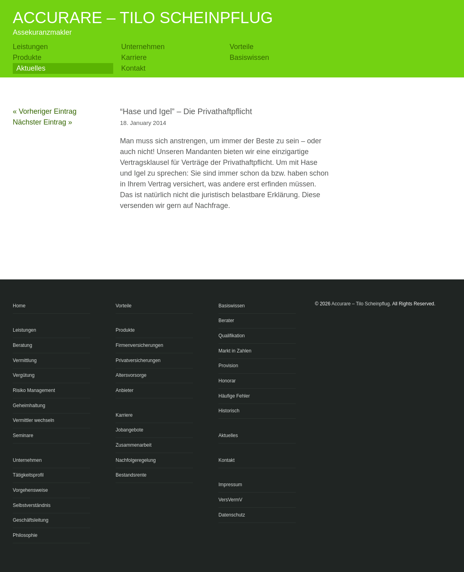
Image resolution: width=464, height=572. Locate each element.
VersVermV (230, 500)
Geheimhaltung (29, 405)
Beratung (22, 345)
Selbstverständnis (32, 505)
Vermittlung (25, 360)
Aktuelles (30, 68)
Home (19, 306)
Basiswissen (249, 57)
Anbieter (125, 390)
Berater (226, 320)
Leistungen (30, 47)
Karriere (134, 57)
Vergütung (24, 375)
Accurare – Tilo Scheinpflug (143, 17)
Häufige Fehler (234, 396)
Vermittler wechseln (33, 420)
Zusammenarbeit (133, 445)
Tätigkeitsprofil (28, 475)
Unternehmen (143, 47)
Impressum (230, 484)
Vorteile (242, 47)
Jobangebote (129, 430)
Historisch (229, 411)
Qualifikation (231, 335)
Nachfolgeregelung (136, 460)
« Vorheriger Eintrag (45, 111)
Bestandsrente (131, 475)
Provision (228, 365)
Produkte (27, 57)
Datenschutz (231, 515)
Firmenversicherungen (139, 345)
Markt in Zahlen (235, 351)
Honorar (227, 381)
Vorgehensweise (30, 490)
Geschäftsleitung (30, 520)
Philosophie (25, 535)
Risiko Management (34, 390)
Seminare (23, 435)
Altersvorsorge (131, 375)
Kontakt (133, 68)
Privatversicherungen (138, 360)
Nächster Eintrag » (42, 122)
